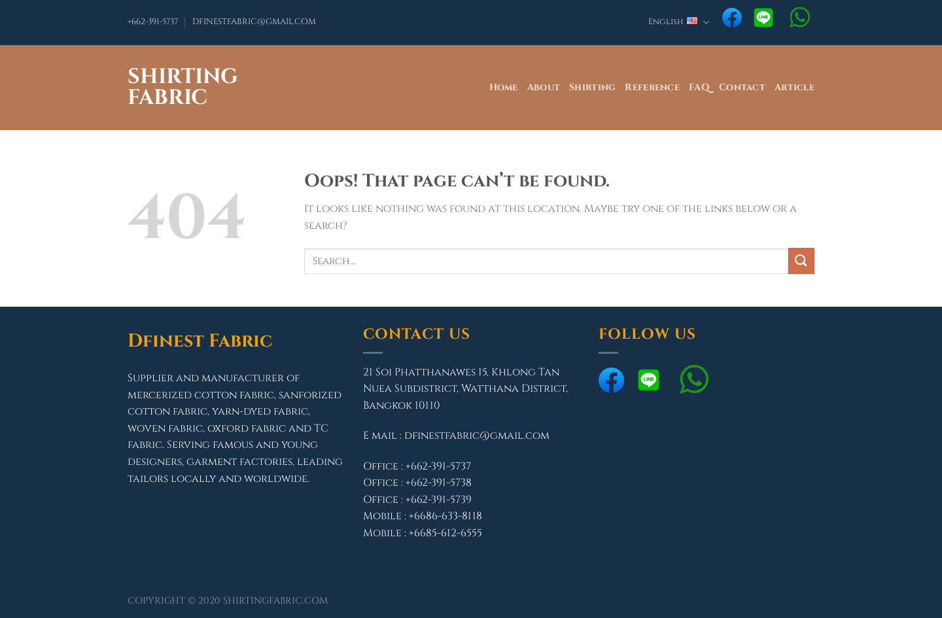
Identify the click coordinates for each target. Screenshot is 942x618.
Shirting (592, 87)
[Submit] (801, 260)
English (678, 22)
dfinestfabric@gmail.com (477, 435)
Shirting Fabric (183, 88)
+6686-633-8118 (445, 516)
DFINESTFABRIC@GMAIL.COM (254, 21)
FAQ (699, 87)
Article (794, 87)
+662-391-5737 (153, 21)
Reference (652, 87)
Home (503, 87)
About (543, 87)
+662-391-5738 (439, 482)
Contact (742, 87)
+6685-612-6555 (445, 533)
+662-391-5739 (439, 499)
